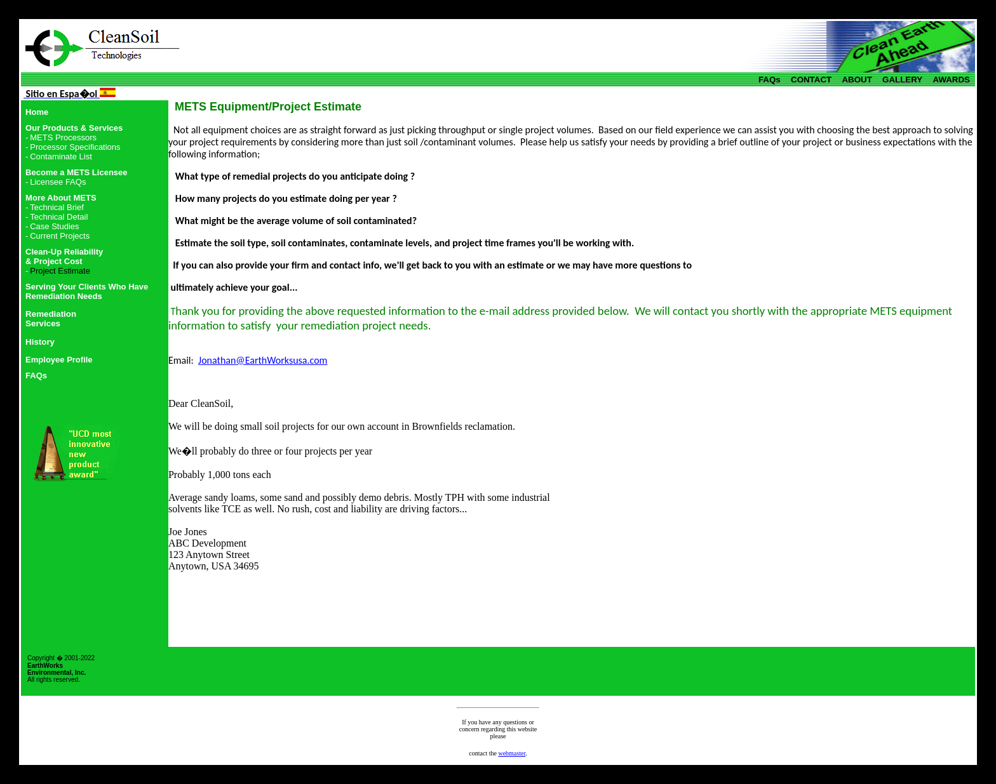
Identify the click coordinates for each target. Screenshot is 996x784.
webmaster (511, 753)
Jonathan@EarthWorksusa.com (262, 360)
